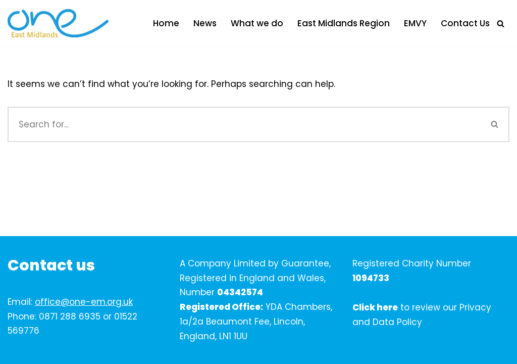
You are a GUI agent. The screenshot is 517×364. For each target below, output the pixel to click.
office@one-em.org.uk (84, 302)
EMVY (415, 23)
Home (166, 23)
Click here (375, 307)
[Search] (500, 23)
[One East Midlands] (58, 23)
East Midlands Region (343, 23)
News (205, 23)
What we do (257, 23)
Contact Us (465, 23)
